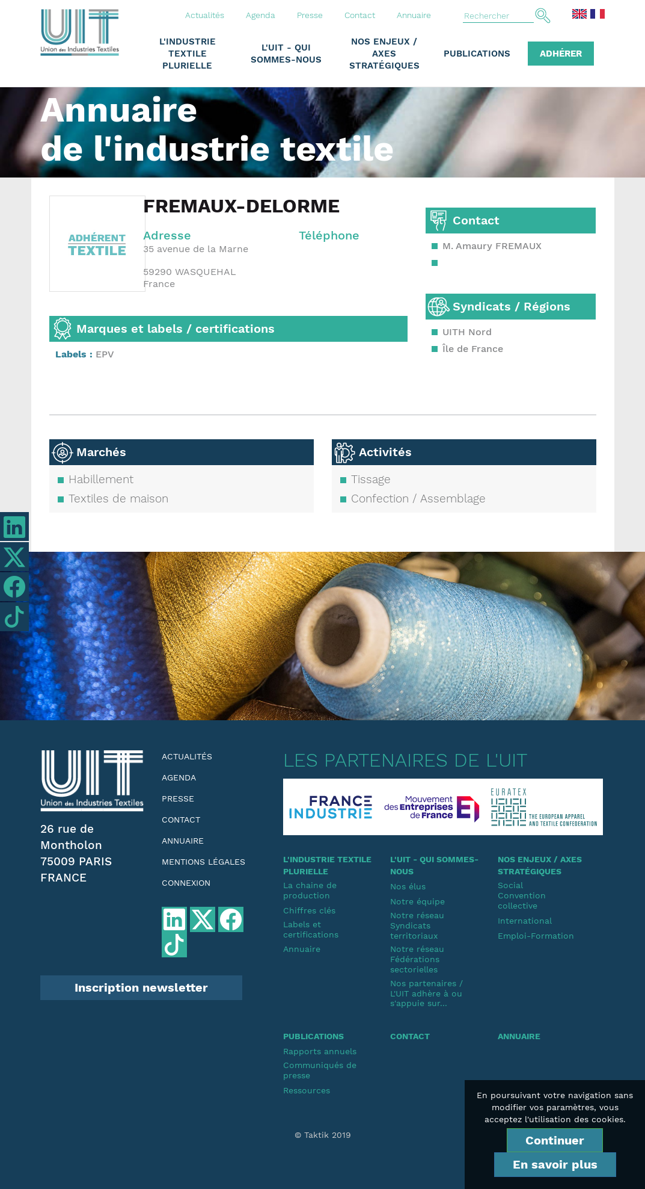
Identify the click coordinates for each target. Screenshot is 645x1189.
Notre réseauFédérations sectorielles (417, 959)
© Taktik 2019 (323, 1135)
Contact (359, 15)
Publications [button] (477, 53)
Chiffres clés (309, 910)
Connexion (186, 883)
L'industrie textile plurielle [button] (187, 53)
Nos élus (408, 886)
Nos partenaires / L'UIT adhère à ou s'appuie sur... (426, 993)
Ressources (306, 1090)
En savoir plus (555, 1164)
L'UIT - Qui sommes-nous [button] (286, 53)
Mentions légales (203, 861)
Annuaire (414, 15)
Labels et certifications (310, 929)
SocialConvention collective (522, 895)
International (525, 920)
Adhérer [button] (561, 53)
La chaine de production (310, 890)
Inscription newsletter (141, 987)
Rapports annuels (319, 1051)
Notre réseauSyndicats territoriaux (417, 925)
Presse (310, 15)
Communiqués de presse (319, 1070)
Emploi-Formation (536, 935)
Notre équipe (417, 901)
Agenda (260, 15)
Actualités (204, 15)
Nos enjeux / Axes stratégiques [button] (384, 53)
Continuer (554, 1140)
